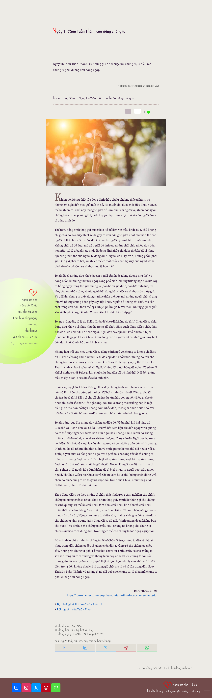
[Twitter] (36, 687)
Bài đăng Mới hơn (150, 668)
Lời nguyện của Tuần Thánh (75, 609)
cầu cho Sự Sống (27, 311)
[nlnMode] (151, 112)
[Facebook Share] (65, 647)
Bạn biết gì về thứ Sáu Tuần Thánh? (80, 604)
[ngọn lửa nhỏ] (22, 294)
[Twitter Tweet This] (106, 647)
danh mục (31, 330)
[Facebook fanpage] (17, 687)
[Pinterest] (46, 687)
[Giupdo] (55, 687)
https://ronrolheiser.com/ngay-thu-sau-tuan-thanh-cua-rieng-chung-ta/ (112, 595)
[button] (207, 691)
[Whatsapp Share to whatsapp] (147, 647)
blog (194, 684)
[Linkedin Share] (85, 647)
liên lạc (33, 337)
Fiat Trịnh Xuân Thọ (82, 630)
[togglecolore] (137, 111)
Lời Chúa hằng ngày (25, 318)
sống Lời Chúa (28, 305)
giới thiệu (18, 337)
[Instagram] (26, 687)
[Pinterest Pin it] (126, 647)
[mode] (128, 111)
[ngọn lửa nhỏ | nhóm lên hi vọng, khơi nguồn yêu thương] (167, 687)
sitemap (32, 324)
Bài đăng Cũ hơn (182, 668)
